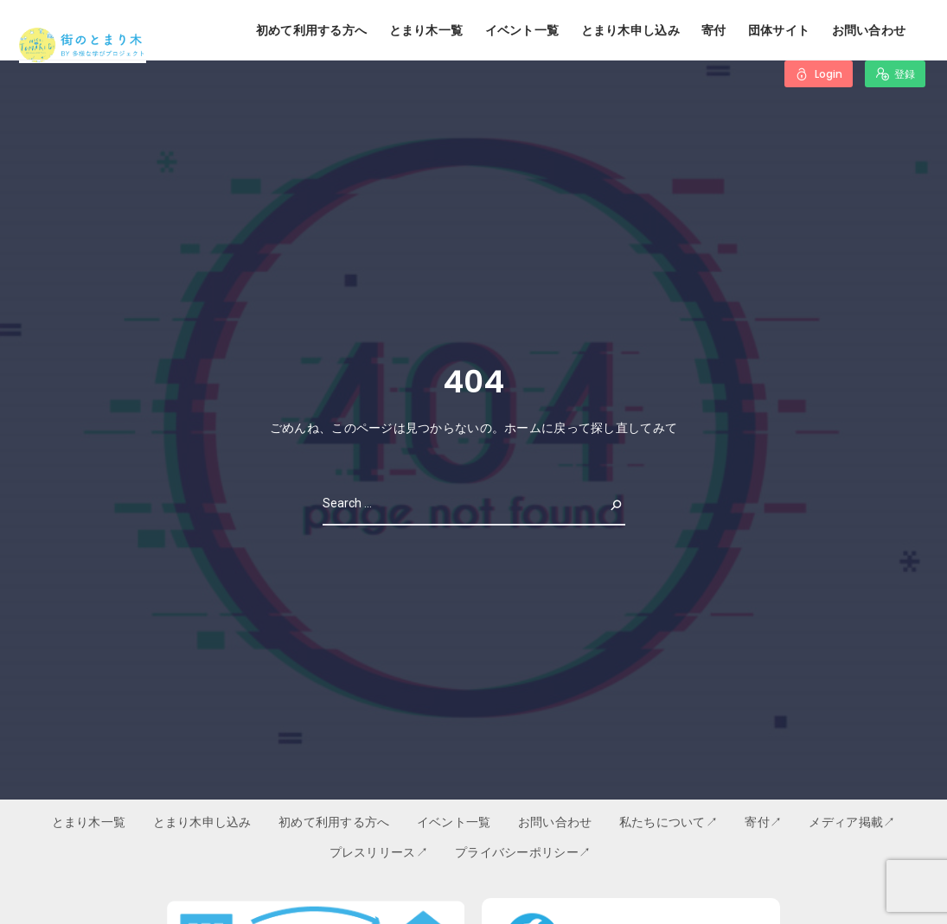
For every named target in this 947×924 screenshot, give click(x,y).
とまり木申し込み (630, 30)
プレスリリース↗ (379, 852)
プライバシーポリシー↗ (523, 852)
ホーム (522, 428)
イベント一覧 (522, 30)
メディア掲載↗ (852, 822)
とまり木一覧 (426, 30)
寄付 (713, 30)
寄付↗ (763, 822)
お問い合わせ (869, 30)
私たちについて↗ (668, 822)
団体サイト (778, 30)
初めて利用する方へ (312, 30)
